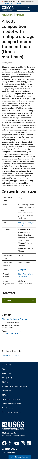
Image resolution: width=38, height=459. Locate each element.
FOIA (3, 369)
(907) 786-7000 (14, 331)
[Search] (28, 9)
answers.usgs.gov (8, 452)
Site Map (5, 382)
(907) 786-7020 (11, 333)
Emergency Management (11, 412)
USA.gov (5, 395)
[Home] (7, 10)
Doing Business (7, 408)
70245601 (22, 270)
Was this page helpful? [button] (19, 457)
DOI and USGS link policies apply (14, 386)
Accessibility (6, 365)
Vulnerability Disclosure (11, 399)
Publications (7, 15)
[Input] (23, 9)
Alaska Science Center (15, 319)
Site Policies (6, 373)
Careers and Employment (11, 404)
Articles (20, 15)
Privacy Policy (7, 378)
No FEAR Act (6, 391)
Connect (7, 300)
